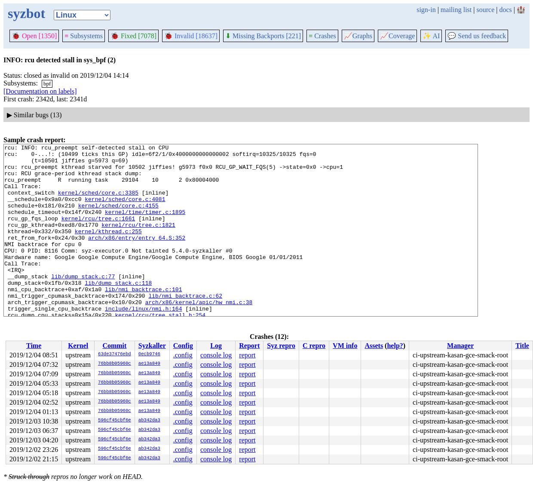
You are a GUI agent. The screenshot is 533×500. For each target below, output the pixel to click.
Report (249, 345)
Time (33, 345)
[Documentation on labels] (40, 91)
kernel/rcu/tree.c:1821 (138, 241)
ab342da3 (149, 421)
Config (183, 345)
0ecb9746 (149, 354)
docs (505, 9)
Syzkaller (152, 345)
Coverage (397, 36)
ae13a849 (149, 364)
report (247, 355)
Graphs (358, 36)
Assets (374, 345)
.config (183, 355)
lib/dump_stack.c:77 (83, 303)
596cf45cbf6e (114, 421)
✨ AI (431, 36)
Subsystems (83, 36)
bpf (47, 83)
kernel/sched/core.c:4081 (125, 210)
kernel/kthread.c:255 (108, 249)
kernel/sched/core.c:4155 (118, 218)
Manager (460, 345)
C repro (314, 345)
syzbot (26, 13)
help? (395, 345)
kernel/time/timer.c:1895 (145, 226)
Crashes (322, 36)
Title (522, 345)
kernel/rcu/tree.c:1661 (98, 234)
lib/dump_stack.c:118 (118, 311)
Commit (114, 345)
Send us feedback (476, 36)
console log (216, 355)
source (486, 9)
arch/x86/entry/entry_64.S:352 (136, 257)
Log (216, 345)
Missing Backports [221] (263, 36)
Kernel (78, 345)
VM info (345, 345)
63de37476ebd (114, 354)
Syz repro (281, 345)
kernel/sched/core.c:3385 (98, 203)
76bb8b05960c (114, 364)
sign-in (426, 9)
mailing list (456, 9)
